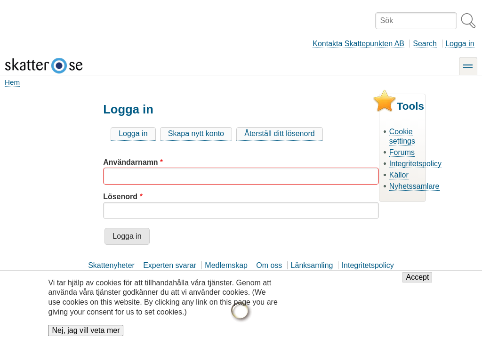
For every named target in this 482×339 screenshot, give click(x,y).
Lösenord (120, 197)
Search (425, 44)
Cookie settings (402, 136)
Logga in (459, 44)
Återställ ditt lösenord (279, 133)
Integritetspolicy (415, 164)
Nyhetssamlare (414, 186)
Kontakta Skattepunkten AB (358, 44)
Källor (399, 175)
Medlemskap (226, 265)
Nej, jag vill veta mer (86, 330)
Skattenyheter (111, 265)
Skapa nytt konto (196, 133)
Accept (417, 277)
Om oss (269, 265)
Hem (12, 82)
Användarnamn (130, 162)
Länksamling (312, 265)
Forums (402, 152)
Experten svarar (169, 265)
